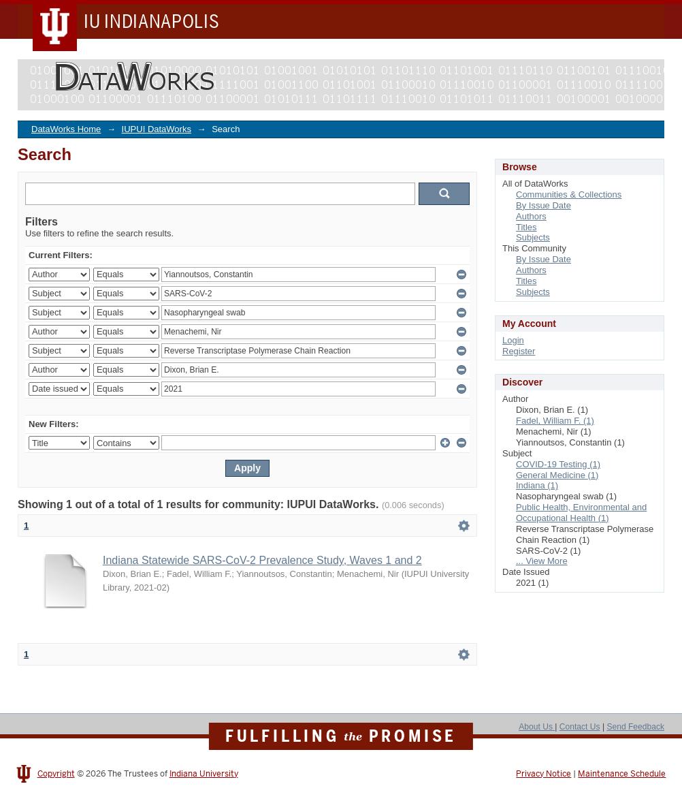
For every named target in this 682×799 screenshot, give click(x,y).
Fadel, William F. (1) (555, 421)
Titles (526, 227)
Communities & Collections (568, 194)
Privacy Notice (543, 773)
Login (513, 340)
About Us (537, 727)
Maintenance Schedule (622, 773)
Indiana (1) (537, 485)
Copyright (56, 773)
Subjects (533, 237)
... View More (542, 561)
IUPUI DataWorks (156, 129)
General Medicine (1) (557, 475)
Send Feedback (635, 727)
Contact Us (579, 727)
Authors (531, 216)
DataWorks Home (66, 129)
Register (518, 351)
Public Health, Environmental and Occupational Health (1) (581, 512)
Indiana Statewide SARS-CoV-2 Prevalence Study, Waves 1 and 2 (262, 560)
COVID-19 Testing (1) (558, 464)
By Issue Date (543, 205)
